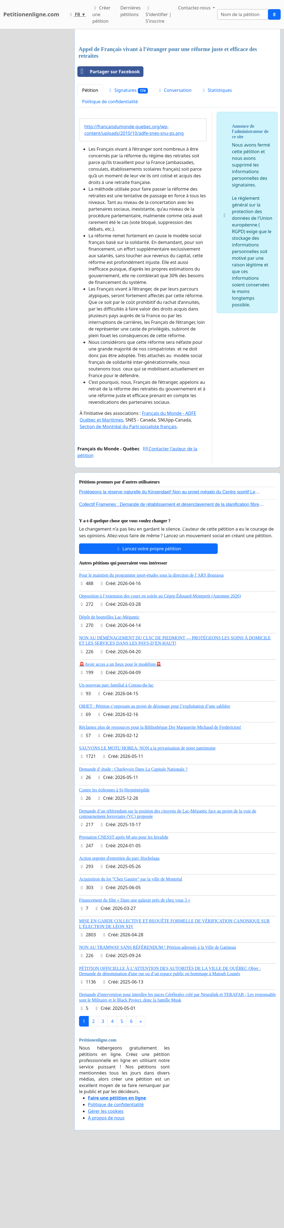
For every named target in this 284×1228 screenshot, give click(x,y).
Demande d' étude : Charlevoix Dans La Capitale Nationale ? (133, 846)
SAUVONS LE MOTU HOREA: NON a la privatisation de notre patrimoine (147, 825)
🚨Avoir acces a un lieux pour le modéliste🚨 (120, 742)
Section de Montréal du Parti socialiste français (128, 504)
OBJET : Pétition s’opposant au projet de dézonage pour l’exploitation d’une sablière (154, 783)
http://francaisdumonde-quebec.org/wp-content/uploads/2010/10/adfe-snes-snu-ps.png (134, 207)
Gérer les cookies (105, 1189)
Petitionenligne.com (31, 14)
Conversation (174, 168)
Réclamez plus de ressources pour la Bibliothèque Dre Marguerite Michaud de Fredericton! (160, 805)
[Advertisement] (177, 77)
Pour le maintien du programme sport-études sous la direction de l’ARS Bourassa (151, 652)
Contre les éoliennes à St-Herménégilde (114, 867)
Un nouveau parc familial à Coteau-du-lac (116, 762)
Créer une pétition (101, 14)
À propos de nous (106, 1195)
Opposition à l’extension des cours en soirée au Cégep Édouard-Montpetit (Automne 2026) (160, 673)
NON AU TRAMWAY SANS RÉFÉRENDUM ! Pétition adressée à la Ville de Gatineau (157, 1025)
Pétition (90, 168)
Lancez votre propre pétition (148, 626)
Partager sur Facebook (109, 149)
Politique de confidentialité (110, 179)
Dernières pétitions (130, 11)
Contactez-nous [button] (195, 8)
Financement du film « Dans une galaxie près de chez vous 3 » (134, 977)
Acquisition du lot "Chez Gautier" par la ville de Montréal (130, 956)
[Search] (242, 14)
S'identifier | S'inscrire (158, 15)
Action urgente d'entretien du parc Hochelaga (119, 936)
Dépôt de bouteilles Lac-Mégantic (109, 694)
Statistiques (216, 168)
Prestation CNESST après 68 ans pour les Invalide (123, 914)
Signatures (128, 168)
